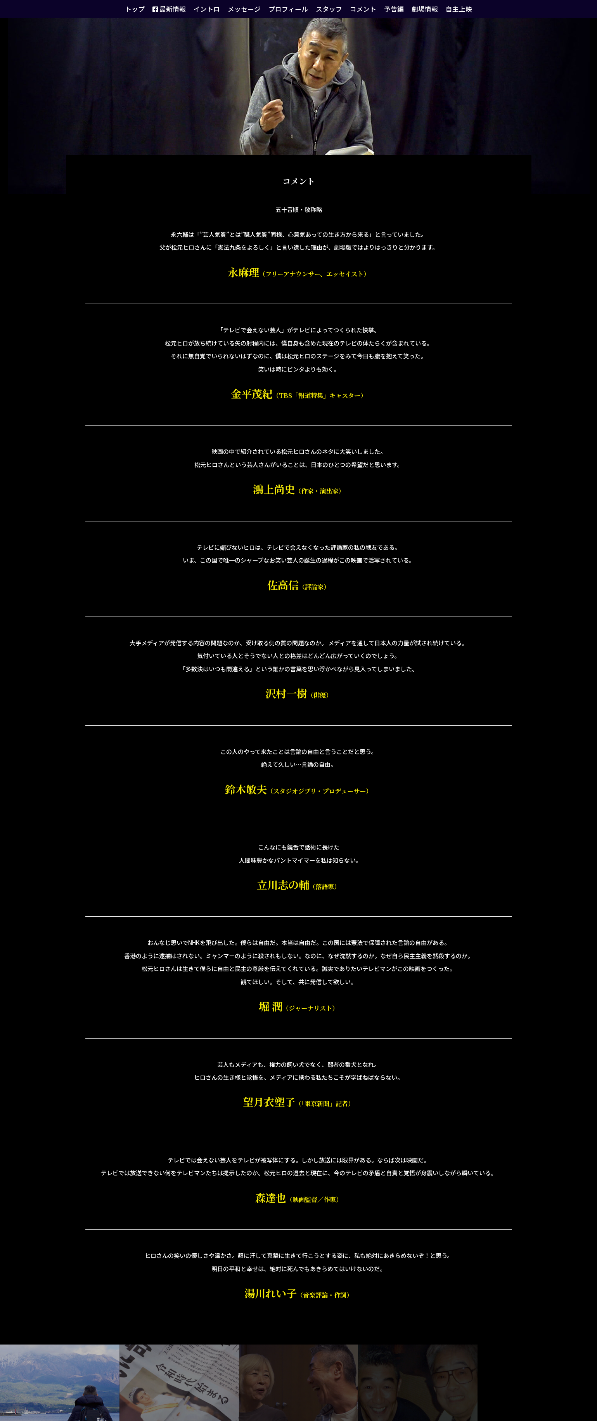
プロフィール (289, 9)
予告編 (385, 9)
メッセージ (249, 9)
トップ (150, 9)
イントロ (215, 9)
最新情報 (181, 9)
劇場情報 (413, 9)
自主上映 (444, 9)
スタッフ (325, 9)
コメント (357, 9)
